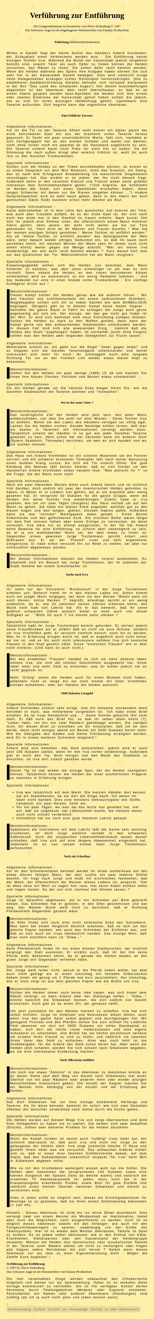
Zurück (39, 1309)
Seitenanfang (19, 1309)
